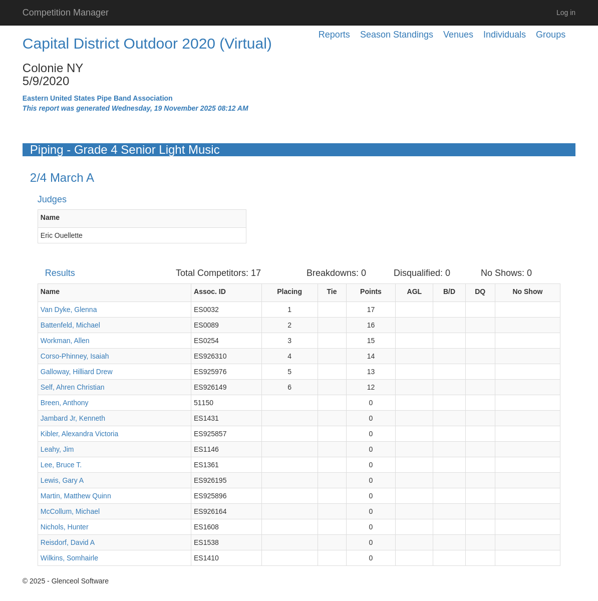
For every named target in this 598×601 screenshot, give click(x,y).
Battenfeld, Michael (70, 325)
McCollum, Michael (70, 511)
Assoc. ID (210, 291)
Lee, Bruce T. (61, 465)
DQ (480, 291)
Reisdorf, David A (68, 542)
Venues (458, 35)
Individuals (504, 35)
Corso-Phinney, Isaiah (75, 356)
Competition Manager (66, 13)
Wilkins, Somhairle (69, 558)
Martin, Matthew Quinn (76, 496)
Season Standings (396, 35)
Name (50, 217)
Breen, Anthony (65, 403)
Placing (289, 291)
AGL (414, 291)
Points (371, 291)
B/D (449, 291)
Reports (334, 35)
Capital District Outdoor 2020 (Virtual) (147, 43)
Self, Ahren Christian (73, 387)
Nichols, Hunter (65, 527)
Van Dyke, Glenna (69, 310)
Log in (565, 13)
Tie (332, 291)
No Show (527, 291)
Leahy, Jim (57, 449)
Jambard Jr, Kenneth (73, 418)
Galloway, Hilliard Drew (77, 372)
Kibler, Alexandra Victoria (79, 434)
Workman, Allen (65, 341)
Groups (550, 35)
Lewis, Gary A (62, 480)
